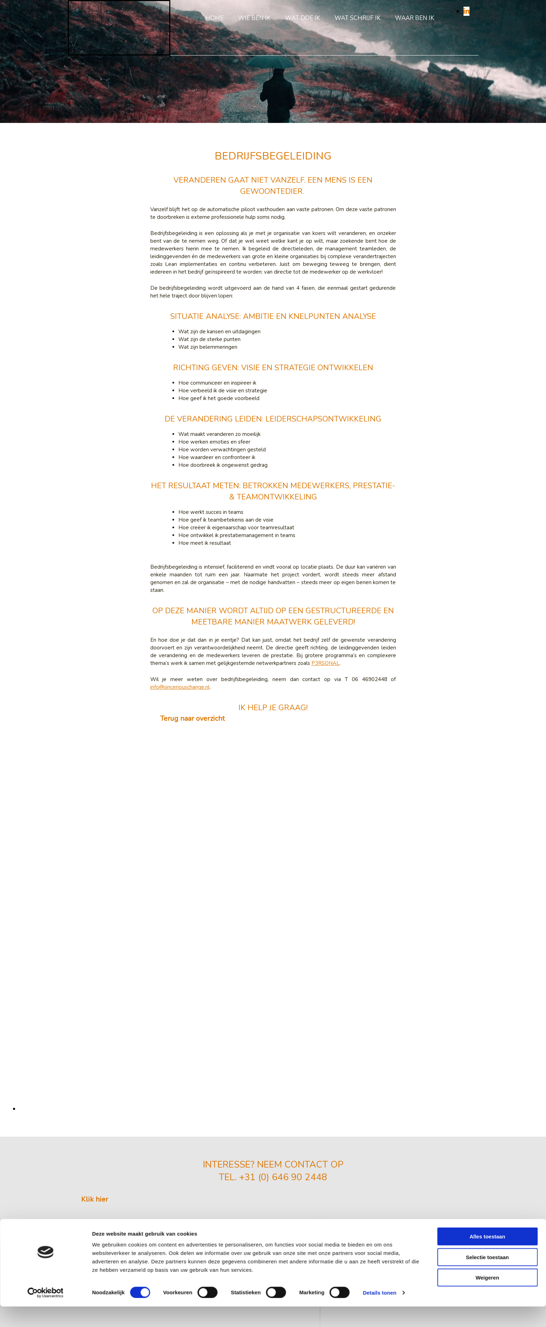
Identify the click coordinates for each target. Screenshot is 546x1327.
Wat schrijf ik (358, 18)
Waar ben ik (414, 18)
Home (214, 18)
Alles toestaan (487, 668)
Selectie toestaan (487, 689)
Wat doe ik (302, 18)
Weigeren (487, 709)
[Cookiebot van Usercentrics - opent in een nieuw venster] (45, 724)
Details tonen (379, 724)
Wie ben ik (254, 18)
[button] (94, 1199)
